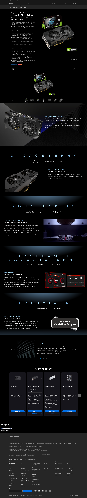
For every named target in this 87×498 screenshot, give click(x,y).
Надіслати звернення (58, 463)
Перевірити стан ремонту (59, 470)
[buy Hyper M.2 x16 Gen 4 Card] (51, 386)
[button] (73, 1)
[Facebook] (43, 491)
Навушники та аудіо (35, 479)
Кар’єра (45, 470)
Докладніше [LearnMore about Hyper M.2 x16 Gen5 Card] (34, 413)
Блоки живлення (23, 473)
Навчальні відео (58, 471)
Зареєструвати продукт (59, 468)
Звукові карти (23, 475)
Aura (67, 476)
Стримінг (33, 481)
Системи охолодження (24, 471)
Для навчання (11, 473)
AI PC (68, 463)
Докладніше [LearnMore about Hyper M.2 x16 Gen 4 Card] (52, 413)
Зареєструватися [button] (27, 490)
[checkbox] (74, 59)
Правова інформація (29, 495)
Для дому (10, 468)
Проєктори (11, 482)
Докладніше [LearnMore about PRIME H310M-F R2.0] (69, 411)
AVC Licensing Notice (70, 470)
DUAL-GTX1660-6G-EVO (15, 6)
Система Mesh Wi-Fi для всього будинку (36, 464)
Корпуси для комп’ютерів (25, 470)
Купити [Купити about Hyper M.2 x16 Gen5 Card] (34, 411)
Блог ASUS (69, 471)
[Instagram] (35, 491)
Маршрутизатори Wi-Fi (25, 486)
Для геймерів (11, 475)
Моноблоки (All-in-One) (13, 483)
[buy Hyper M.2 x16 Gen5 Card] (33, 386)
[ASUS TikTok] (50, 491)
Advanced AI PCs (70, 473)
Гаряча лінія (57, 465)
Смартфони (11, 465)
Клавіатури (34, 476)
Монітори (11, 480)
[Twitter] (46, 491)
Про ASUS (45, 463)
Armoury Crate (69, 475)
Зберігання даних (24, 478)
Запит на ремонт (58, 466)
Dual (25, 459)
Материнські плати (24, 466)
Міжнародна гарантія (59, 473)
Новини (45, 465)
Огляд (10, 7)
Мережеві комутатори (36, 466)
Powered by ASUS (70, 468)
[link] (11, 3)
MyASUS (56, 475)
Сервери (33, 467)
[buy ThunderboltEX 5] (14, 386)
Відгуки (21, 7)
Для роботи (11, 470)
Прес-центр (46, 468)
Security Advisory (58, 476)
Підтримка (25, 7)
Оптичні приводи (24, 476)
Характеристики (15, 7)
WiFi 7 (22, 482)
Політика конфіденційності (38, 495)
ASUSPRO (68, 466)
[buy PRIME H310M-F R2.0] (67, 386)
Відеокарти (23, 468)
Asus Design (69, 465)
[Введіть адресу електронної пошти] (16, 491)
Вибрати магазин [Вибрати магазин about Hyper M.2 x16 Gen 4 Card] (52, 411)
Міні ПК (22, 463)
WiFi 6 (22, 484)
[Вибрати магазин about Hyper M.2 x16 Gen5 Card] (41, 413)
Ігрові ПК (10, 485)
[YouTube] (39, 491)
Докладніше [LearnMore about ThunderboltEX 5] (17, 411)
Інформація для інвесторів (48, 466)
